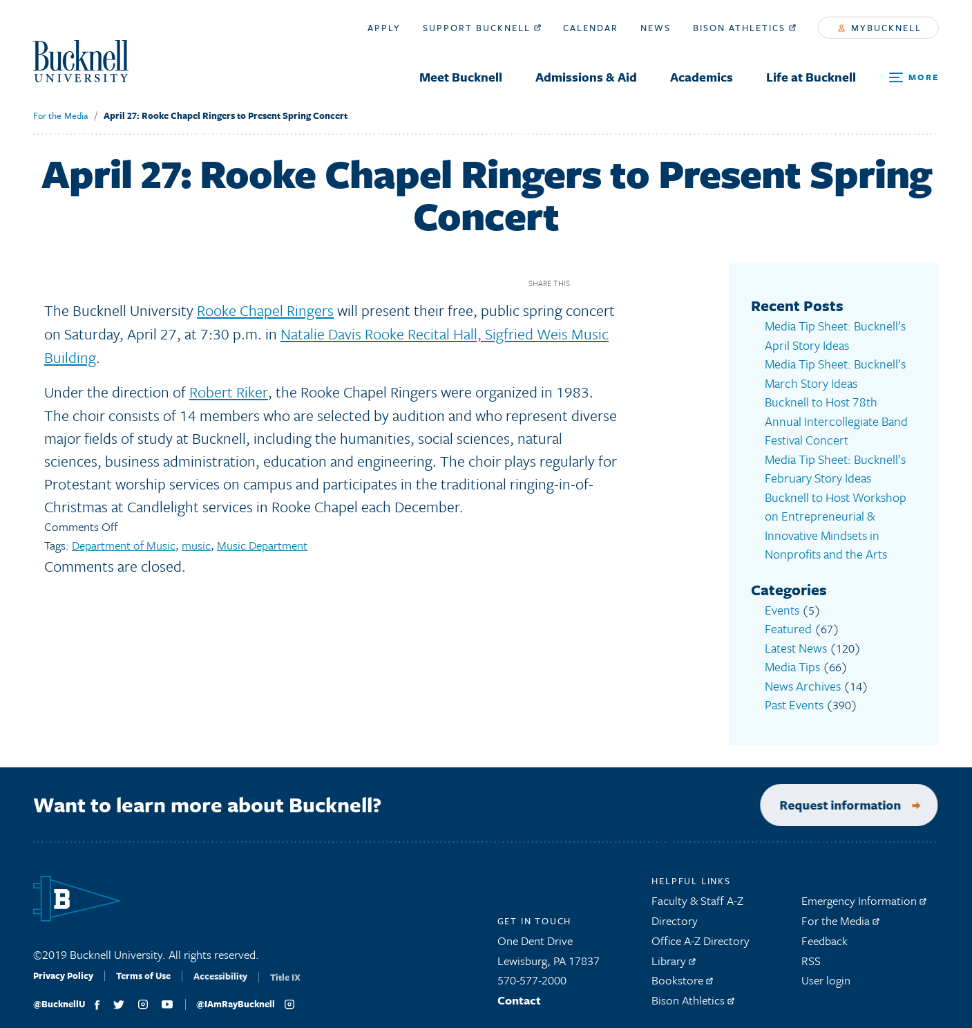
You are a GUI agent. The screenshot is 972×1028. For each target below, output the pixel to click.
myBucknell (880, 28)
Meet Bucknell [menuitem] (460, 77)
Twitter (609, 283)
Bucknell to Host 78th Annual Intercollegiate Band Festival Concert (837, 417)
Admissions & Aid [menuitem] (586, 77)
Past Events (793, 691)
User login (825, 973)
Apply (384, 27)
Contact (519, 993)
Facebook (585, 283)
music (196, 542)
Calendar (590, 27)
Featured (786, 618)
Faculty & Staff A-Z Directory (697, 903)
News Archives (800, 673)
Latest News (795, 637)
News (655, 27)
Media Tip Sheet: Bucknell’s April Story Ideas (831, 335)
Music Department (262, 542)
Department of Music (123, 542)
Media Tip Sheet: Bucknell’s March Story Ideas (831, 371)
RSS (811, 953)
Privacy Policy (63, 973)
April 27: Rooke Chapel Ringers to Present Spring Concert (225, 115)
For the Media (60, 115)
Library (673, 953)
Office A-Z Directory (700, 933)
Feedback (824, 933)
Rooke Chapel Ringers (265, 310)
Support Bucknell (482, 27)
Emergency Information (863, 893)
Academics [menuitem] (701, 77)
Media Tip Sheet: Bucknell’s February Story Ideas (831, 463)
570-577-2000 (531, 973)
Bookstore (682, 973)
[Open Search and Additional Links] (914, 77)
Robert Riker (228, 389)
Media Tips (791, 655)
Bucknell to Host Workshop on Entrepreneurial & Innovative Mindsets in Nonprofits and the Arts (833, 518)
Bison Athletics (744, 27)
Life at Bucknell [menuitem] (811, 77)
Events (781, 600)
